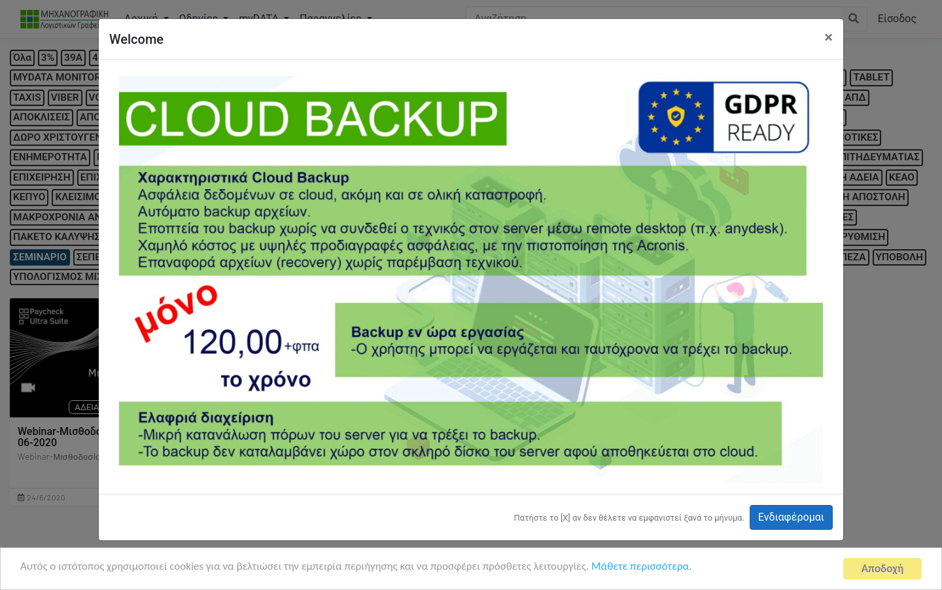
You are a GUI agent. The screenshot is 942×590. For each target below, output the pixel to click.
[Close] (828, 37)
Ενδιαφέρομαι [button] (791, 517)
